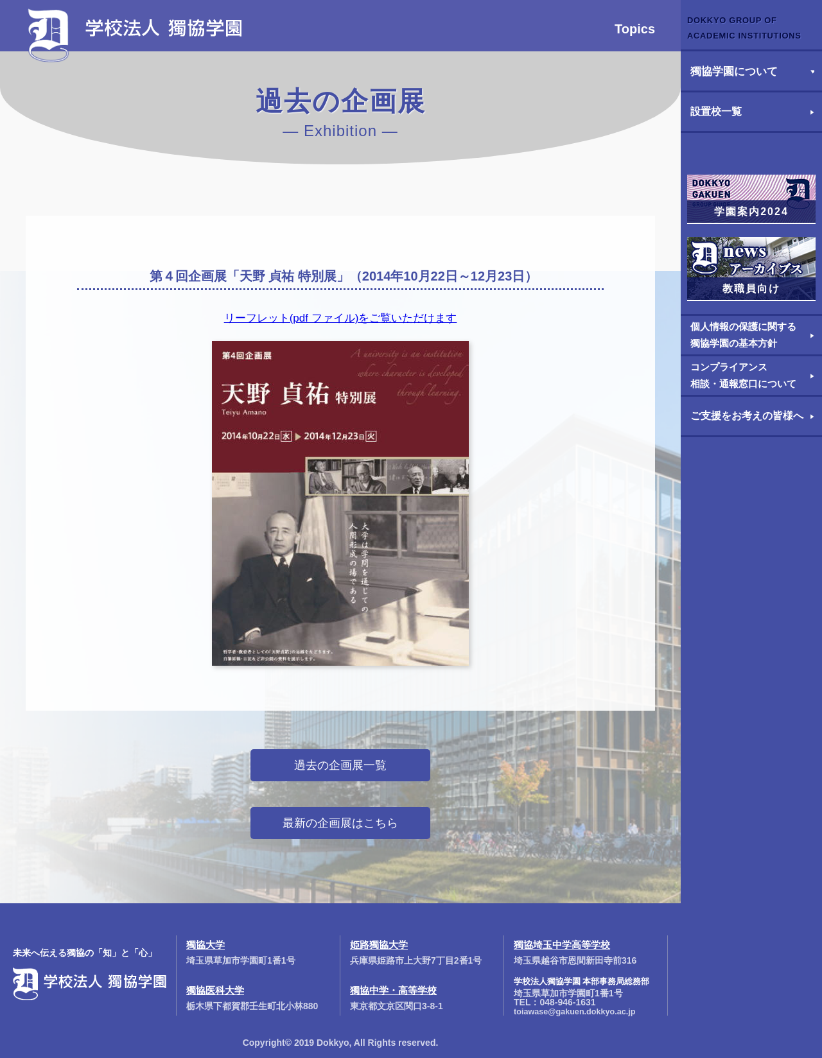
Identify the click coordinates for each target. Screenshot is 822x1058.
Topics (635, 29)
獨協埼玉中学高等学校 (562, 944)
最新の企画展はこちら (340, 823)
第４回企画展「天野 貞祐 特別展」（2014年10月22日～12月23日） (344, 276)
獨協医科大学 (215, 990)
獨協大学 (205, 944)
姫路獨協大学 (379, 944)
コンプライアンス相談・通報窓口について (743, 375)
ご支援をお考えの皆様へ (746, 415)
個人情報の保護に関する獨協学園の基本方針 (743, 335)
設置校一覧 (716, 111)
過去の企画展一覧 (340, 765)
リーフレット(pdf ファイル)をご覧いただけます (340, 318)
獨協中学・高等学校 (393, 990)
